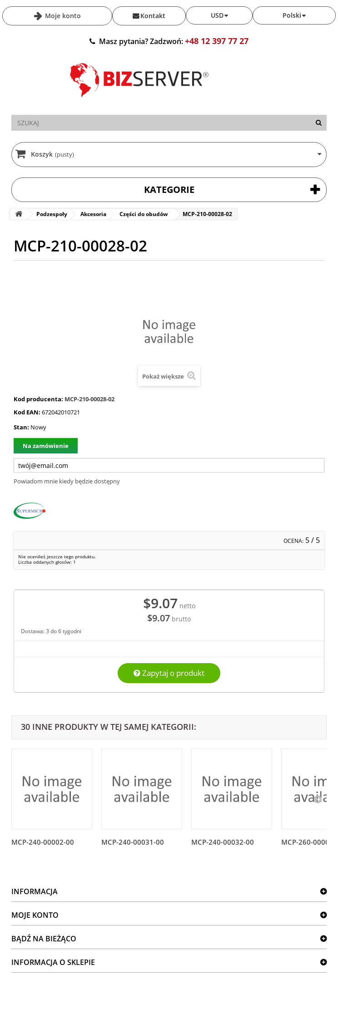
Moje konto (62, 15)
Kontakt (152, 15)
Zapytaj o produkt (169, 673)
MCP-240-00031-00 (132, 842)
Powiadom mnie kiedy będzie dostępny (67, 481)
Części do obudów (143, 214)
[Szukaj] (319, 123)
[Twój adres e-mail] (169, 465)
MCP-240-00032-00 (222, 842)
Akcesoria (93, 214)
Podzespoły (51, 214)
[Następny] (317, 798)
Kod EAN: (27, 412)
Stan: (21, 427)
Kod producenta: (38, 399)
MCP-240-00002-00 (42, 842)
